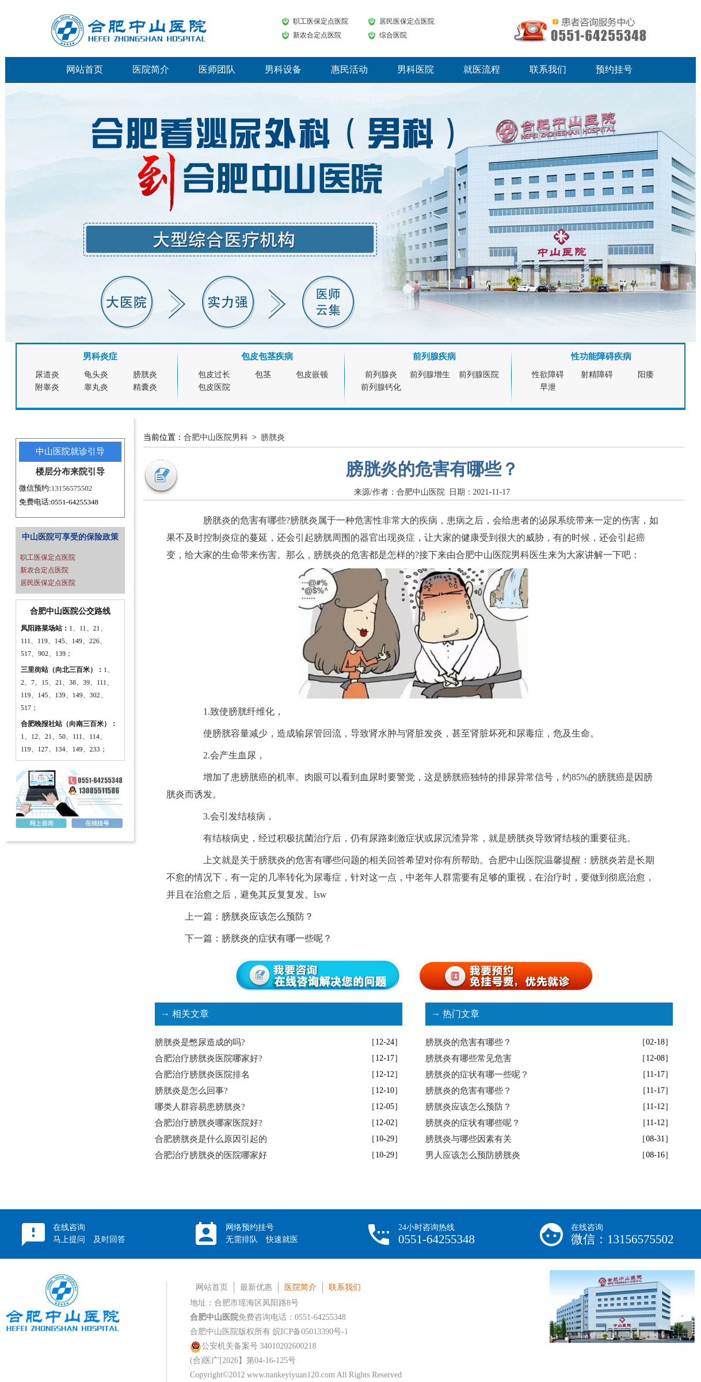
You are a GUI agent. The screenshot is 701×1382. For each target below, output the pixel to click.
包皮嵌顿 (312, 374)
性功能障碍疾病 (601, 356)
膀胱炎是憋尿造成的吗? (200, 1042)
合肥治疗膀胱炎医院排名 (202, 1074)
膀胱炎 (145, 374)
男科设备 (283, 69)
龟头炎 (96, 374)
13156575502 (72, 488)
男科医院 (415, 69)
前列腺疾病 (434, 356)
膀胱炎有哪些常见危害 (468, 1058)
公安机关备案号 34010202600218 (253, 1346)
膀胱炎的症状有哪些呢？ (472, 1122)
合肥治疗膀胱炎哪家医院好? (208, 1122)
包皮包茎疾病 (267, 356)
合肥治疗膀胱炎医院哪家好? (208, 1058)
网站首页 (84, 69)
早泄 (548, 387)
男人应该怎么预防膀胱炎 (472, 1155)
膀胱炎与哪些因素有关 (468, 1139)
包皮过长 (214, 374)
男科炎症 (100, 356)
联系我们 (547, 69)
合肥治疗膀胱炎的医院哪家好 (211, 1155)
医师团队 (217, 69)
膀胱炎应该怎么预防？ (268, 916)
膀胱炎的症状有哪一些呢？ (277, 938)
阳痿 (646, 374)
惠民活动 (349, 69)
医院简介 (150, 69)
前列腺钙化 (381, 387)
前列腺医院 (479, 374)
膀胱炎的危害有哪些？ (468, 1042)
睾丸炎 (96, 387)
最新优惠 (256, 1287)
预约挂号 (614, 69)
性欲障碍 (548, 374)
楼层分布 (53, 471)
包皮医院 (214, 387)
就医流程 (481, 69)
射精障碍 (597, 374)
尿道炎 (47, 374)
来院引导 (87, 471)
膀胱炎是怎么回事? (191, 1090)
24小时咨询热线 (436, 1234)
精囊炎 (145, 387)
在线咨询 (89, 1233)
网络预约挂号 (262, 1233)
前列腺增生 (430, 374)
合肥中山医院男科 (216, 437)
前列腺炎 (381, 374)
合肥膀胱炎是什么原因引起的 (211, 1139)
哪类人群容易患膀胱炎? (200, 1106)
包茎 (263, 374)
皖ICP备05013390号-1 (310, 1331)
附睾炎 (47, 387)
